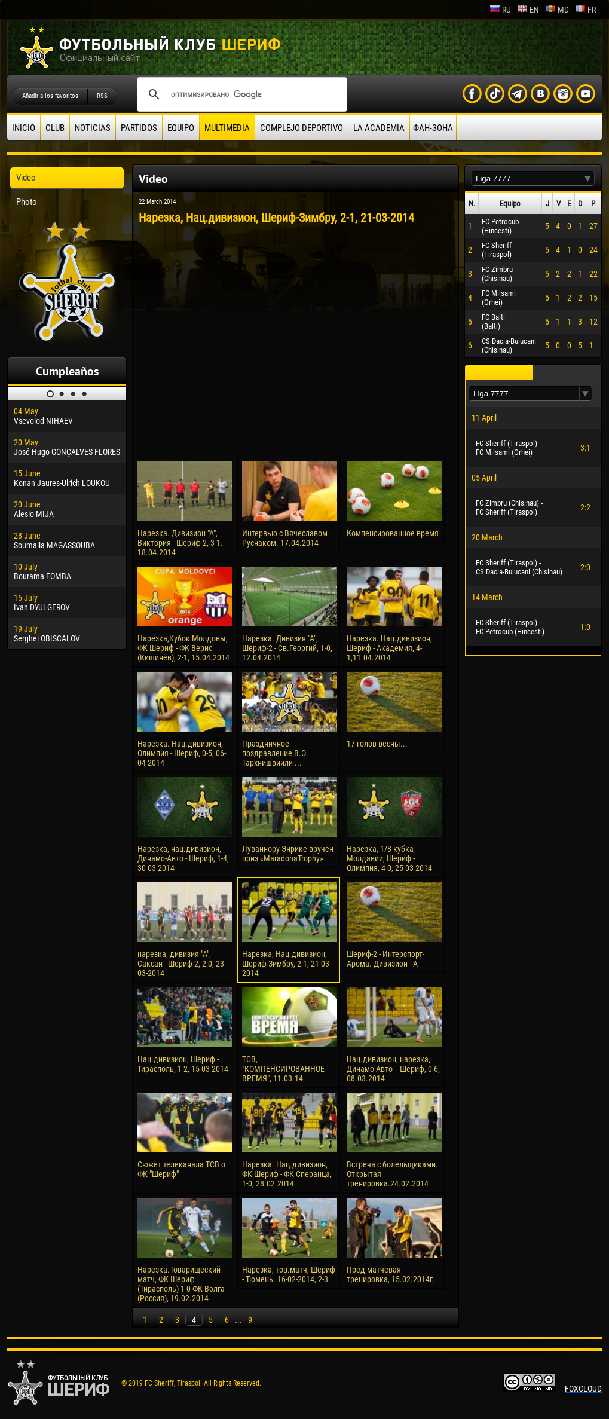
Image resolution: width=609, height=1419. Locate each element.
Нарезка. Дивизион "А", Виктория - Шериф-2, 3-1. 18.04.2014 (180, 542)
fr (585, 9)
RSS (102, 96)
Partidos (139, 128)
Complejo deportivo (301, 128)
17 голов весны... (377, 743)
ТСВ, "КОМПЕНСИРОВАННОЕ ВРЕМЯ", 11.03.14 (283, 1068)
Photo (26, 202)
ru (500, 9)
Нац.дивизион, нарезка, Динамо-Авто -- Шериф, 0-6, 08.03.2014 (393, 1068)
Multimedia (227, 128)
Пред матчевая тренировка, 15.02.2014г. (391, 1274)
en (528, 9)
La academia (379, 128)
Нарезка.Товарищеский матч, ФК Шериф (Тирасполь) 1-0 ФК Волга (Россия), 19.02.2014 (181, 1284)
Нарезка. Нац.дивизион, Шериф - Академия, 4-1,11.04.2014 (389, 648)
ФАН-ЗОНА (433, 128)
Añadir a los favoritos (50, 96)
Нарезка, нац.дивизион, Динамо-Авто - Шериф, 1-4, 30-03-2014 (183, 858)
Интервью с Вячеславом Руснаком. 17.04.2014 (285, 538)
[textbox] (526, 178)
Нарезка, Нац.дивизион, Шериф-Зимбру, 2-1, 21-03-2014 (286, 963)
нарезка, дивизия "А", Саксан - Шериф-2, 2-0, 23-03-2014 (181, 963)
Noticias (93, 128)
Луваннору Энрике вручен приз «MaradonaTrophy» (287, 853)
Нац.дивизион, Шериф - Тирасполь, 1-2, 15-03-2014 (182, 1064)
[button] (588, 178)
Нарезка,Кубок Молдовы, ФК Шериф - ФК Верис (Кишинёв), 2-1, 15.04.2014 (183, 648)
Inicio (23, 128)
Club (55, 128)
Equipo (180, 128)
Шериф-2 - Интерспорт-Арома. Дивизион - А (385, 958)
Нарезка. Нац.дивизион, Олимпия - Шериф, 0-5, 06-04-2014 (181, 753)
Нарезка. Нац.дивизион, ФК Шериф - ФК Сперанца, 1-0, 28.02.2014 (287, 1174)
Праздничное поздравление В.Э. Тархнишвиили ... (275, 753)
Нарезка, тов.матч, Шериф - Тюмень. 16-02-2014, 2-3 (288, 1274)
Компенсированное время (393, 533)
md (557, 9)
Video (26, 177)
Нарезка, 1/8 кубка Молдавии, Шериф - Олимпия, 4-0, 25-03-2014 (389, 858)
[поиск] (240, 94)
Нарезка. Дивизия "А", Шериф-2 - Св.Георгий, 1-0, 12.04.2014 (287, 648)
